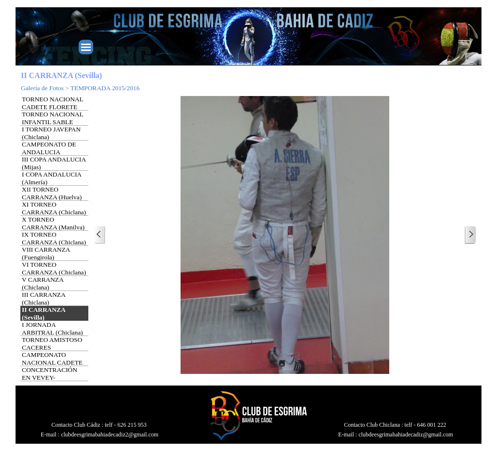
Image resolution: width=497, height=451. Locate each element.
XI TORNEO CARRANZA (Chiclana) (54, 208)
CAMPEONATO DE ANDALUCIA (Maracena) (49, 152)
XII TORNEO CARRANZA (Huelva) (52, 193)
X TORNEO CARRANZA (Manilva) (53, 223)
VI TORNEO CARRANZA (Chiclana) (54, 268)
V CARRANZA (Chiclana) (42, 283)
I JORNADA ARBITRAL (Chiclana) (52, 328)
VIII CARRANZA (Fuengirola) (46, 253)
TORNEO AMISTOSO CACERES (52, 343)
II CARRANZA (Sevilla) (43, 313)
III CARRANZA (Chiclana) (43, 298)
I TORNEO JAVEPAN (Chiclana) (51, 133)
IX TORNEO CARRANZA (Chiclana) (54, 238)
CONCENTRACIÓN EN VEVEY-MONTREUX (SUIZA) (52, 377)
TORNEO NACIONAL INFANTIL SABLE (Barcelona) (52, 122)
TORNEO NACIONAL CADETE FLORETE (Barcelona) (52, 107)
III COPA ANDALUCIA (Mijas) (53, 163)
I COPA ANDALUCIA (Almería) (51, 178)
